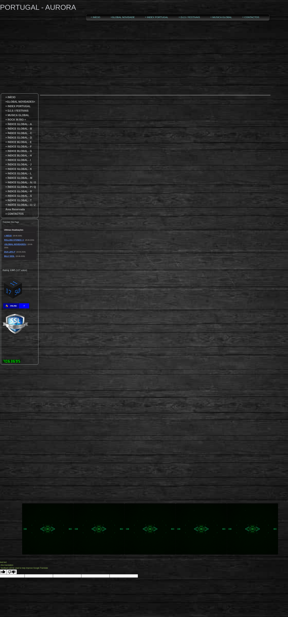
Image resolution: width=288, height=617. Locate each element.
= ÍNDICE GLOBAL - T (17, 200)
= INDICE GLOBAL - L (17, 173)
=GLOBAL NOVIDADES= (123, 17)
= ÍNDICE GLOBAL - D (17, 137)
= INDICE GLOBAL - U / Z (19, 205)
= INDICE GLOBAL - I (17, 160)
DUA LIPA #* (9, 252)
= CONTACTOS (250, 17)
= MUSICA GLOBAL (221, 17)
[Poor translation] (12, 571)
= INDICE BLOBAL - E (17, 142)
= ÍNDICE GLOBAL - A (18, 124)
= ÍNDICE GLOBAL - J (17, 164)
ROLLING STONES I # (14, 240)
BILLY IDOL (9, 256)
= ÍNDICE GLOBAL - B (17, 128)
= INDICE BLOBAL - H (17, 155)
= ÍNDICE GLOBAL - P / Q (19, 187)
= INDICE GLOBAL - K (17, 169)
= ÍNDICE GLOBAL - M (17, 178)
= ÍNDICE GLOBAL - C (17, 133)
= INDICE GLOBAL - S (17, 196)
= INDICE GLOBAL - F (17, 146)
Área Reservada (15, 209)
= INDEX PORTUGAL (156, 17)
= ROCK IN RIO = (14, 119)
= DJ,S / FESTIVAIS (189, 17)
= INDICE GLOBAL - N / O (19, 182)
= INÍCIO (95, 17)
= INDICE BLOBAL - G (17, 151)
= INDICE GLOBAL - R (17, 191)
